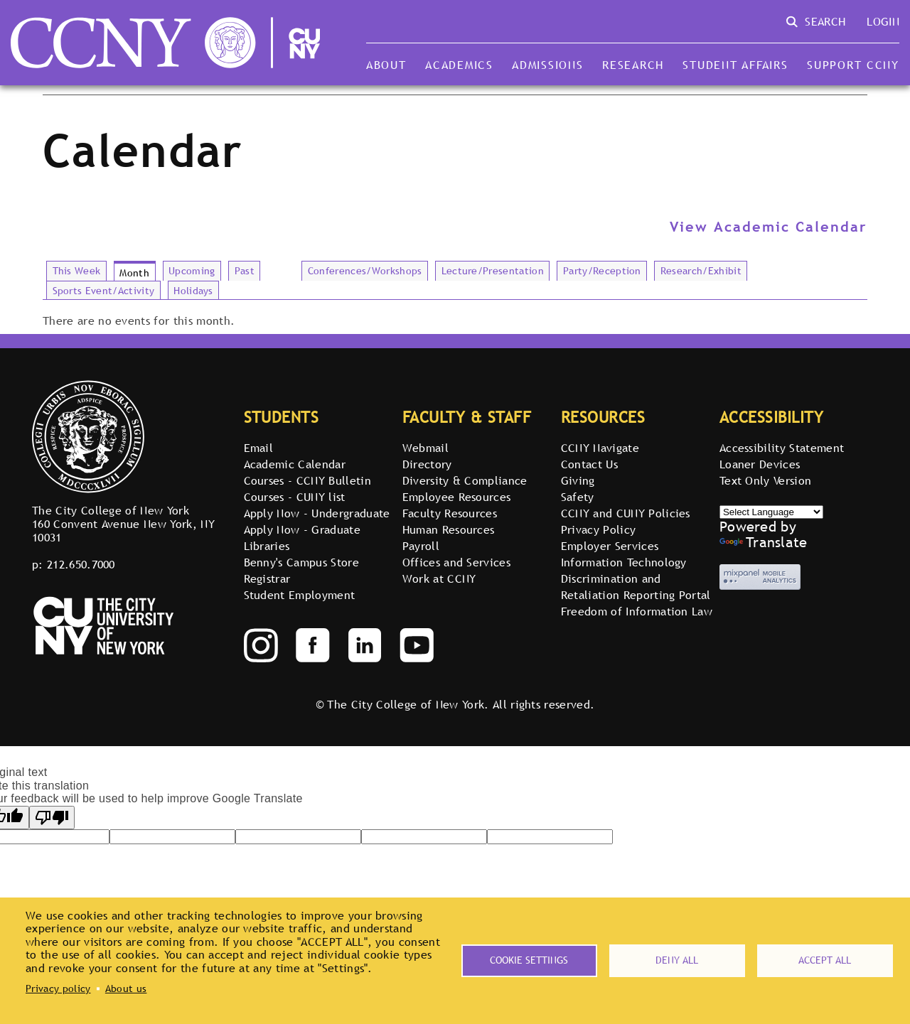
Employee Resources (456, 497)
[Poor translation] (52, 817)
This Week (77, 270)
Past (245, 270)
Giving (578, 480)
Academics (459, 65)
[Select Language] (771, 512)
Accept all (824, 960)
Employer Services (609, 546)
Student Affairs (735, 65)
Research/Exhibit (701, 270)
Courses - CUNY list (295, 497)
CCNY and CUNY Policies (625, 513)
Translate (763, 542)
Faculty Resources (449, 513)
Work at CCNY (439, 578)
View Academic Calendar (768, 226)
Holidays (193, 290)
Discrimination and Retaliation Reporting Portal (636, 587)
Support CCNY (853, 65)
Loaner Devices (759, 464)
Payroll (420, 546)
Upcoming (191, 270)
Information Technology (624, 562)
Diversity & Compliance (465, 480)
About (386, 65)
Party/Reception (602, 270)
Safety (577, 497)
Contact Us (589, 464)
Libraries (267, 546)
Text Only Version (765, 480)
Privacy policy (58, 988)
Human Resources (448, 529)
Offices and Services (456, 562)
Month (134, 272)
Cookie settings (529, 960)
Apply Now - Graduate (302, 529)
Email (259, 448)
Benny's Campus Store (301, 562)
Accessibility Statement (781, 448)
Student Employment (299, 595)
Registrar (267, 578)
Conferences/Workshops (365, 270)
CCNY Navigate (600, 448)
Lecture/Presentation (492, 270)
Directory (427, 464)
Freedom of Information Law (636, 611)
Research (633, 65)
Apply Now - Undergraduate (317, 513)
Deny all (676, 960)
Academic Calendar (295, 464)
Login (883, 21)
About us (126, 988)
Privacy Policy (598, 529)
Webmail (425, 448)
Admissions (547, 65)
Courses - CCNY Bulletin (307, 480)
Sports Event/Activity (104, 290)
